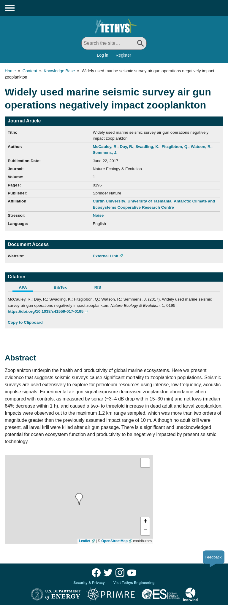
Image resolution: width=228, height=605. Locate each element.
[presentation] (79, 499)
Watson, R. (201, 146)
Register (123, 55)
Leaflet (85, 541)
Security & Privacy (88, 583)
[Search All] (114, 43)
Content (30, 70)
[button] (145, 521)
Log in (102, 55)
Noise (98, 215)
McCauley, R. (105, 146)
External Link (105, 256)
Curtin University (109, 201)
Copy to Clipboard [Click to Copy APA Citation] (25, 322)
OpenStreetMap (114, 541)
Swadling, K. (147, 146)
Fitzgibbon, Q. (175, 146)
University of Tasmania (149, 201)
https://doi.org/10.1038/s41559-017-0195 (45, 311)
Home (10, 70)
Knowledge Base (59, 70)
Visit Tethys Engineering (134, 583)
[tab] (26, 288)
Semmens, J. (105, 152)
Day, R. (126, 146)
